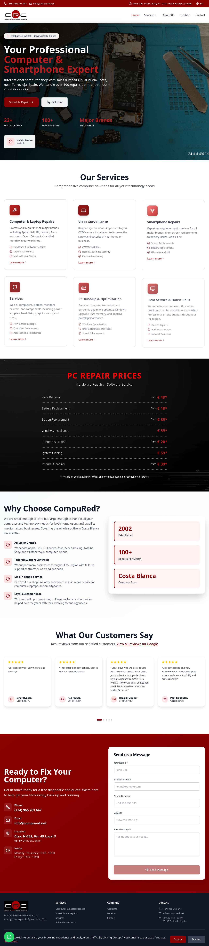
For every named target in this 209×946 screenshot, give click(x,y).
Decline (196, 939)
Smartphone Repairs (67, 913)
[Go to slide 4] (200, 154)
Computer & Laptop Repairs (70, 908)
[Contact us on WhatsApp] (9, 937)
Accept (178, 939)
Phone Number (122, 796)
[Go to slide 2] (194, 154)
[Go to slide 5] (203, 154)
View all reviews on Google (137, 644)
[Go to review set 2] (103, 720)
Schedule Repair (22, 107)
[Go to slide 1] (191, 154)
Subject (118, 812)
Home (135, 15)
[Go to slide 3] (197, 154)
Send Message (156, 870)
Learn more (18, 266)
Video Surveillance (65, 922)
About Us (168, 15)
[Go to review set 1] (99, 720)
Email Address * (122, 779)
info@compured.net (30, 823)
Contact (200, 15)
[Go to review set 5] (111, 720)
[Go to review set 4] (109, 720)
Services (151, 15)
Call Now (54, 107)
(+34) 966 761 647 (27, 810)
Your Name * (121, 762)
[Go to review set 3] (106, 720)
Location (184, 15)
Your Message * (122, 829)
